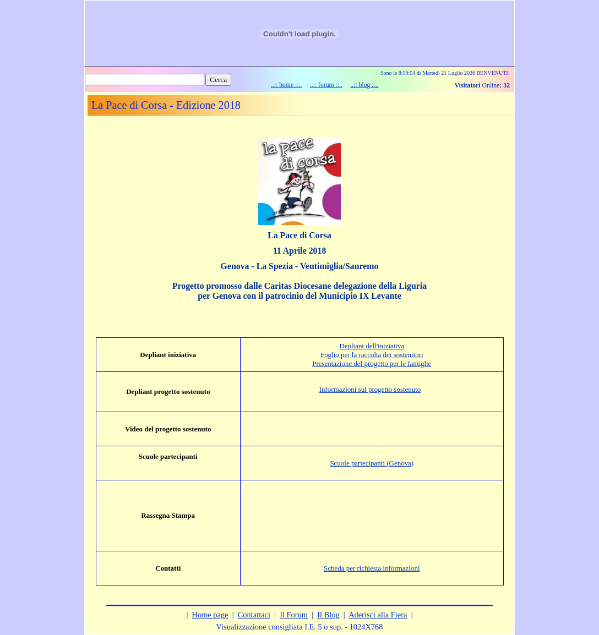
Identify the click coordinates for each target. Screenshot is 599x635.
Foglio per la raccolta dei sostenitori (371, 355)
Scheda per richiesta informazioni (372, 568)
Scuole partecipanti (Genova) (371, 463)
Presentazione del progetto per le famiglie (371, 363)
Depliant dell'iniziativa (371, 346)
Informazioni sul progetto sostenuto (370, 389)
